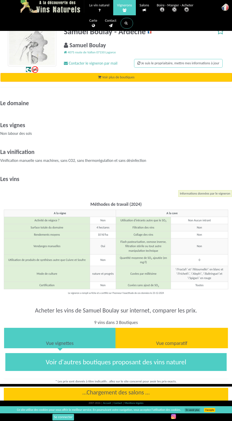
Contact (110, 23)
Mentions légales (134, 403)
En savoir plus (192, 410)
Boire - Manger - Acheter (175, 8)
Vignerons (124, 8)
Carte (93, 23)
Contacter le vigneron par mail (91, 63)
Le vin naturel (99, 8)
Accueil (107, 403)
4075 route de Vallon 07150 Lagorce (90, 52)
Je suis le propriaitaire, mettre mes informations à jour (178, 63)
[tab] (59, 338)
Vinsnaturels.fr (52, 7)
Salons (144, 7)
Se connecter (63, 417)
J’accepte (209, 410)
